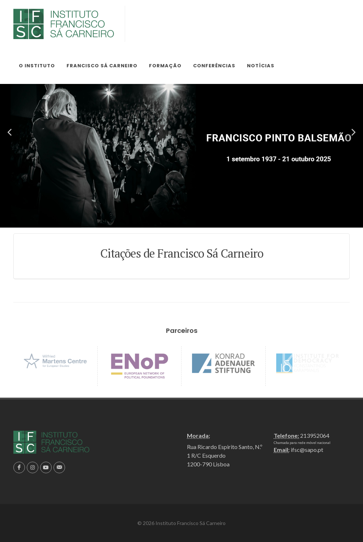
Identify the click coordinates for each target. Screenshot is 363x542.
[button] (9, 132)
